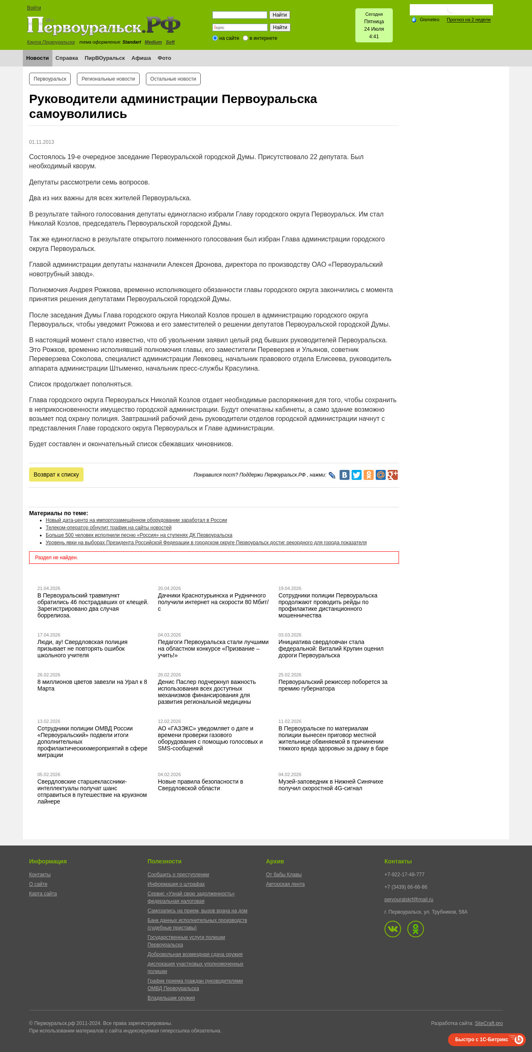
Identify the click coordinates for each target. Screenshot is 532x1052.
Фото (164, 58)
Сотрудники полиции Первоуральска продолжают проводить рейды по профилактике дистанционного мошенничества (327, 605)
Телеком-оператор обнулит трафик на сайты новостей (109, 528)
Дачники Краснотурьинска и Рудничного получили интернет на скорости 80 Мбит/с (213, 602)
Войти (34, 8)
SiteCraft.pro (489, 1023)
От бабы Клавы (284, 874)
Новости (37, 58)
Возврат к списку (56, 474)
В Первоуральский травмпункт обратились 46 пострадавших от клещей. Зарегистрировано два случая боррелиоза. (93, 605)
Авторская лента (285, 884)
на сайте (229, 38)
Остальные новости (173, 79)
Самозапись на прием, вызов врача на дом (197, 911)
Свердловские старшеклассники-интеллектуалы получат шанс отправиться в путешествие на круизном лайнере (92, 791)
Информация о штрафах (176, 884)
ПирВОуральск (105, 58)
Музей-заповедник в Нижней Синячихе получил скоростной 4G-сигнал (330, 784)
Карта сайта (43, 894)
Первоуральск (50, 79)
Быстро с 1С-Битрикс (481, 1039)
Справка (67, 58)
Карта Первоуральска (51, 41)
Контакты (40, 874)
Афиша (141, 58)
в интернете (263, 38)
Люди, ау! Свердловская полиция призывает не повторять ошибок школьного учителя (82, 649)
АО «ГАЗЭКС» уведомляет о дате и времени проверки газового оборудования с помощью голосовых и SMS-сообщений (210, 738)
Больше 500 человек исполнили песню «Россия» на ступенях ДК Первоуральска (139, 535)
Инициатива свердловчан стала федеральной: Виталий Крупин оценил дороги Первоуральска (331, 649)
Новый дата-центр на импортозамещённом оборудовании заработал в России (136, 520)
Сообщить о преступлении (178, 874)
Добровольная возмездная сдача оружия (195, 954)
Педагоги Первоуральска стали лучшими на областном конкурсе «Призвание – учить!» (213, 649)
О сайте (38, 884)
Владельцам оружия (171, 998)
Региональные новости (108, 79)
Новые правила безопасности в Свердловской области (200, 784)
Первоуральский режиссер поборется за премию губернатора (332, 685)
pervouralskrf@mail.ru (408, 899)
